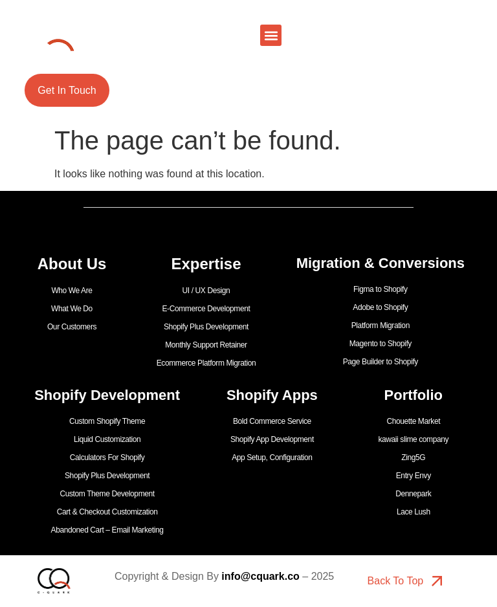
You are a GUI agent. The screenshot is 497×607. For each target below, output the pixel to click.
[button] (271, 35)
